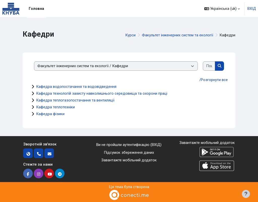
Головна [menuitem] (36, 8)
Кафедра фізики (50, 114)
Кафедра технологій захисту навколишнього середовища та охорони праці (101, 93)
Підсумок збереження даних (129, 152)
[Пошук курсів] (209, 66)
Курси (130, 35)
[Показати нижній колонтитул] (246, 194)
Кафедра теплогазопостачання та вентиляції (75, 100)
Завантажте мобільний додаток (129, 160)
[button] (222, 8)
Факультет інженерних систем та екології (177, 35)
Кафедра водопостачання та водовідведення (76, 86)
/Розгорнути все (213, 80)
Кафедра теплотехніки (55, 107)
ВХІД (251, 8)
